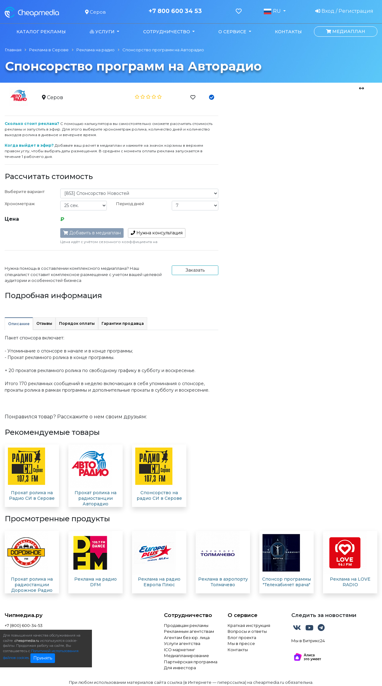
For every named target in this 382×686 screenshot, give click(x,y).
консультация (157, 233)
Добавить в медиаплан (92, 233)
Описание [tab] (19, 323)
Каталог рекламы (41, 32)
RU (272, 11)
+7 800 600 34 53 (175, 11)
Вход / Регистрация (344, 11)
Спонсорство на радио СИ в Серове (159, 495)
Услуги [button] (103, 32)
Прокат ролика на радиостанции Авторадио (95, 498)
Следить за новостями (324, 615)
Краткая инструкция (249, 625)
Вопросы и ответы (247, 631)
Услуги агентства (182, 643)
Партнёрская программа (190, 661)
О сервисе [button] (233, 32)
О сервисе (242, 615)
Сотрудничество (188, 615)
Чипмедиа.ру (24, 615)
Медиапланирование (186, 655)
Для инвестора (180, 667)
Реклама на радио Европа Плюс (159, 581)
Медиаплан (345, 31)
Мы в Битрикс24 (308, 640)
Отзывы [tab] (44, 323)
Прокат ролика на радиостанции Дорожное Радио (32, 584)
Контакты (288, 32)
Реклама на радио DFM (95, 581)
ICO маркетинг (179, 649)
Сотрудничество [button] (167, 32)
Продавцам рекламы (186, 625)
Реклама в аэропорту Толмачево (223, 581)
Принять (42, 658)
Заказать (195, 270)
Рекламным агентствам (189, 631)
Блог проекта (242, 637)
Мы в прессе (241, 643)
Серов (95, 12)
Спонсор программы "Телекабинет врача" (286, 581)
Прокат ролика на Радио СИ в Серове (32, 495)
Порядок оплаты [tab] (77, 323)
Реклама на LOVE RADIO (350, 581)
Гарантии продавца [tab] (123, 323)
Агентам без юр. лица (187, 637)
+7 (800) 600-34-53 (24, 625)
